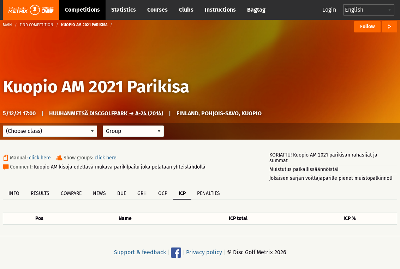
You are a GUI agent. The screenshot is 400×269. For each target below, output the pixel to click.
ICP (182, 193)
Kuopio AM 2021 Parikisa (96, 87)
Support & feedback (140, 252)
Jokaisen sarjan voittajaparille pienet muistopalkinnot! (330, 178)
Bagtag (256, 9)
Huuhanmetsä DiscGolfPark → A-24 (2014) (106, 113)
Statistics (123, 9)
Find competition (36, 25)
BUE (121, 193)
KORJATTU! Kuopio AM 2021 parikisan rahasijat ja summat (323, 158)
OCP (162, 193)
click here (40, 158)
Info (13, 193)
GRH (142, 193)
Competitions (82, 9)
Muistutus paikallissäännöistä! (303, 169)
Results (40, 193)
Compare (71, 193)
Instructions (220, 9)
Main (7, 25)
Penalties (208, 193)
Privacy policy (204, 252)
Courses (157, 9)
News (99, 193)
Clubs (186, 9)
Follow (367, 27)
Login (329, 9)
